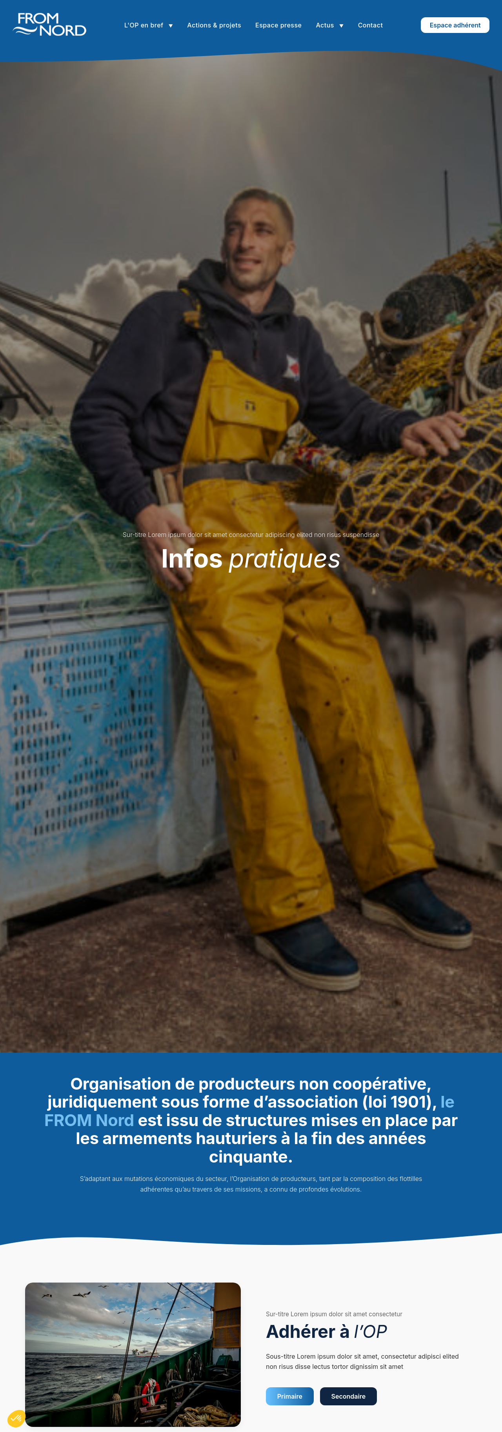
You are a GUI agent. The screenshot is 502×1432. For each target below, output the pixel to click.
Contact (370, 25)
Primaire (289, 1396)
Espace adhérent (455, 25)
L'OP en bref (144, 25)
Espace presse (278, 25)
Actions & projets (214, 25)
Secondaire (348, 1396)
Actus (326, 25)
